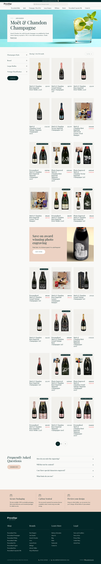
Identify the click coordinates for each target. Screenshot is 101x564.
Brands (64, 8)
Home (11, 18)
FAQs (52, 540)
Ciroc (30, 540)
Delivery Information (56, 533)
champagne (33, 33)
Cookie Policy (77, 540)
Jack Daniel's (32, 535)
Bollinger (31, 545)
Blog (52, 538)
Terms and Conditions (79, 533)
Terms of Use (77, 535)
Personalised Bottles (15, 8)
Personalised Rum (11, 548)
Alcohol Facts (77, 543)
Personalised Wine (11, 533)
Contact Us (87, 8)
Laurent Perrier (32, 543)
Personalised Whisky (12, 538)
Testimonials (54, 543)
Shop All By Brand (33, 550)
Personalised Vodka (12, 540)
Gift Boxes (57, 8)
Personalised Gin (11, 543)
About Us (53, 535)
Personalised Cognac (12, 545)
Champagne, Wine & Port (35, 8)
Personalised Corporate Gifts (75, 8)
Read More (13, 38)
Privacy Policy (77, 538)
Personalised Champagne (13, 535)
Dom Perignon (32, 533)
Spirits (24, 8)
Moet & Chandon (33, 538)
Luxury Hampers (47, 8)
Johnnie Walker (33, 548)
